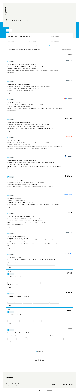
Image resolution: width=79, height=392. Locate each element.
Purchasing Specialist (15, 198)
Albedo (9, 309)
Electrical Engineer (14, 276)
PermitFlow (10, 252)
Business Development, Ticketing (18, 296)
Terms (41, 365)
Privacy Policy (8, 383)
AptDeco (9, 135)
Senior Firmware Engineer (16, 314)
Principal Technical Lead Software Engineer (22, 64)
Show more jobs (39, 347)
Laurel (9, 211)
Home (34, 6)
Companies (49, 6)
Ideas (62, 6)
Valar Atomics (11, 174)
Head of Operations (14, 140)
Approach (41, 6)
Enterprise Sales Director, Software (20, 333)
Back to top (39, 351)
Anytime (37, 49)
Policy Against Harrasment (22, 383)
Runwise (9, 97)
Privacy (38, 365)
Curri (9, 327)
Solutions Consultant (14, 257)
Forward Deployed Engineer (16, 236)
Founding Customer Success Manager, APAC (21, 216)
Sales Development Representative (19, 122)
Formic (9, 117)
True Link (10, 155)
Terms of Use (14, 383)
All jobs (28, 49)
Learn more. (49, 390)
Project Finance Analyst (15, 180)
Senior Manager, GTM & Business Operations (22, 160)
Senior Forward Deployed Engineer (19, 84)
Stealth (9, 59)
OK (55, 390)
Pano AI (9, 271)
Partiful (9, 291)
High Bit (70, 6)
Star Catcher (10, 193)
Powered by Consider (66, 49)
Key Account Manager (14, 102)
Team (56, 6)
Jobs (9, 30)
